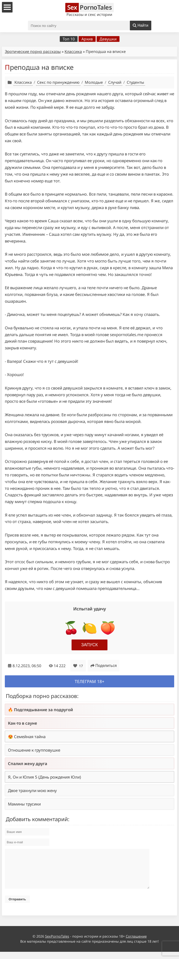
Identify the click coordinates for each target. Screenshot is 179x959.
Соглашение (136, 943)
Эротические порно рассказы (33, 51)
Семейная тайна (30, 736)
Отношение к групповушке (34, 750)
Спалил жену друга (27, 763)
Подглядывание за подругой (43, 709)
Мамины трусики (24, 804)
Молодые (94, 82)
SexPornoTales (57, 943)
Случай (114, 82)
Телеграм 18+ (89, 681)
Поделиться (104, 666)
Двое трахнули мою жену (32, 790)
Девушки (108, 39)
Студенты (135, 82)
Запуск (89, 644)
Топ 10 (69, 39)
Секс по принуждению (58, 82)
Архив (87, 39)
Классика (73, 51)
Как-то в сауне (22, 723)
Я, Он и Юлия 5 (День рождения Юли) (44, 777)
